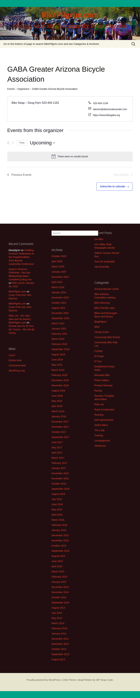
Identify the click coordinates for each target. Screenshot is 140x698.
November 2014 (60, 592)
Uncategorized (102, 440)
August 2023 (58, 308)
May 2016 (57, 509)
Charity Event (101, 332)
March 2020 (58, 339)
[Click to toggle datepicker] (42, 142)
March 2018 (58, 411)
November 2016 (60, 478)
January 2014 (59, 633)
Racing (98, 390)
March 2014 (58, 623)
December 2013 (60, 638)
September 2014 (60, 602)
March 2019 (58, 370)
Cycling (98, 351)
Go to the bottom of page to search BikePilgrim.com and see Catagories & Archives (51, 43)
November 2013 (60, 644)
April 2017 (57, 452)
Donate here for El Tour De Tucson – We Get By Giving (22, 329)
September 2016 (60, 488)
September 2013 (60, 654)
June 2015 (57, 561)
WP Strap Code (104, 680)
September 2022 (60, 318)
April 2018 (57, 406)
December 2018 (60, 380)
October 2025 (59, 256)
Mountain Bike (102, 375)
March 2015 (58, 571)
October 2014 (59, 597)
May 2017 (57, 447)
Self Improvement (103, 420)
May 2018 (57, 401)
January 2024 (59, 292)
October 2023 (59, 302)
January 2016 (59, 530)
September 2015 (60, 550)
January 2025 (59, 271)
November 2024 (60, 277)
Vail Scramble (101, 266)
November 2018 (60, 385)
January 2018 (59, 416)
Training (98, 435)
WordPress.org (17, 370)
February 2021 (59, 333)
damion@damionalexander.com (110, 109)
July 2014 (57, 613)
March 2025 (58, 266)
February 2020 (59, 344)
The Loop (99, 430)
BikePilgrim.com (17, 291)
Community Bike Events (107, 337)
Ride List (99, 404)
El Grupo (99, 356)
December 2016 (60, 473)
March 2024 (58, 287)
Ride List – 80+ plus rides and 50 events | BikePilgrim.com (20, 319)
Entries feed (15, 360)
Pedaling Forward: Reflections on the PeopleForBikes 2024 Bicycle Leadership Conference (21, 257)
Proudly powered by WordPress (43, 680)
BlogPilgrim (100, 321)
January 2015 (59, 581)
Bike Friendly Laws (104, 308)
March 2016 (58, 519)
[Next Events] (13, 143)
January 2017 (59, 468)
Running (98, 414)
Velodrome (100, 445)
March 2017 (58, 457)
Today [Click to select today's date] (22, 142)
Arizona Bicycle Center (106, 289)
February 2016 (59, 525)
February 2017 (59, 463)
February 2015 (59, 576)
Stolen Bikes (101, 425)
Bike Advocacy (102, 302)
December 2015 (60, 535)
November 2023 (60, 297)
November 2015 (60, 540)
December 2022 (60, 313)
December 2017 (60, 421)
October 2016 (59, 483)
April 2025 (57, 261)
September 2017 (60, 437)
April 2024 (57, 282)
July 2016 (57, 499)
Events (11, 89)
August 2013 (58, 659)
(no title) (98, 239)
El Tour (98, 361)
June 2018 (57, 395)
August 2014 (58, 607)
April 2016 (57, 514)
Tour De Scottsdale (104, 261)
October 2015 (59, 545)
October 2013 (59, 649)
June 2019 (57, 359)
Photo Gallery (101, 380)
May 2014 (57, 618)
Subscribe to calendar (112, 186)
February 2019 (59, 375)
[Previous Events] (8, 143)
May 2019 (57, 364)
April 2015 (57, 566)
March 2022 (58, 323)
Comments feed (17, 365)
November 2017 (60, 426)
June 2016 (57, 504)
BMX (97, 326)
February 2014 (59, 628)
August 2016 (58, 494)
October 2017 (59, 432)
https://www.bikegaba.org (106, 115)
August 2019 (58, 354)
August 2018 (58, 390)
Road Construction (104, 409)
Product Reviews (103, 385)
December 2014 (60, 587)
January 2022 (59, 328)
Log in (12, 355)
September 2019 (60, 349)
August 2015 (58, 556)
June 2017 (57, 442)
